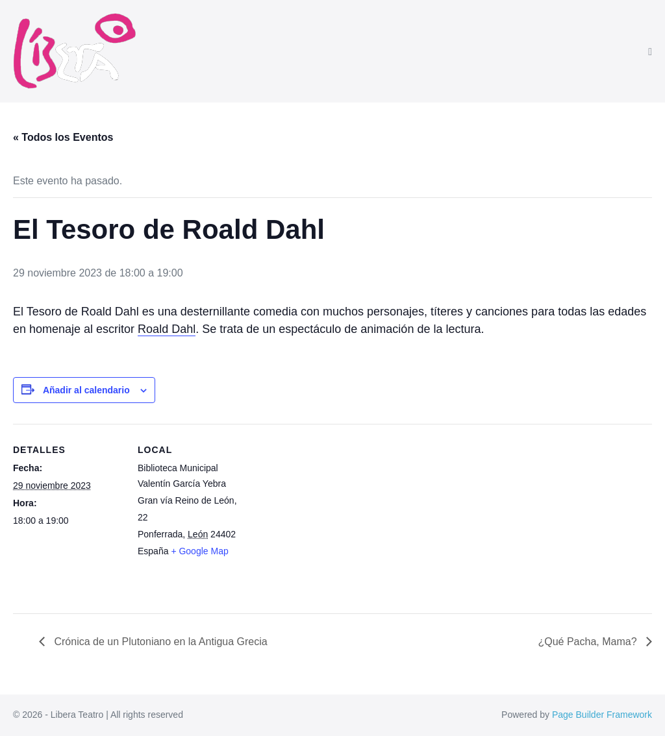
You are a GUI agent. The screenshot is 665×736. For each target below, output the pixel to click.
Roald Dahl (166, 329)
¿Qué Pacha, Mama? (589, 641)
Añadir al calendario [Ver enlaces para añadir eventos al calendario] (86, 390)
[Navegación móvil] (650, 52)
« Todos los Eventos (63, 137)
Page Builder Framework (602, 714)
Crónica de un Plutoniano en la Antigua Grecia (159, 641)
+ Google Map (199, 551)
